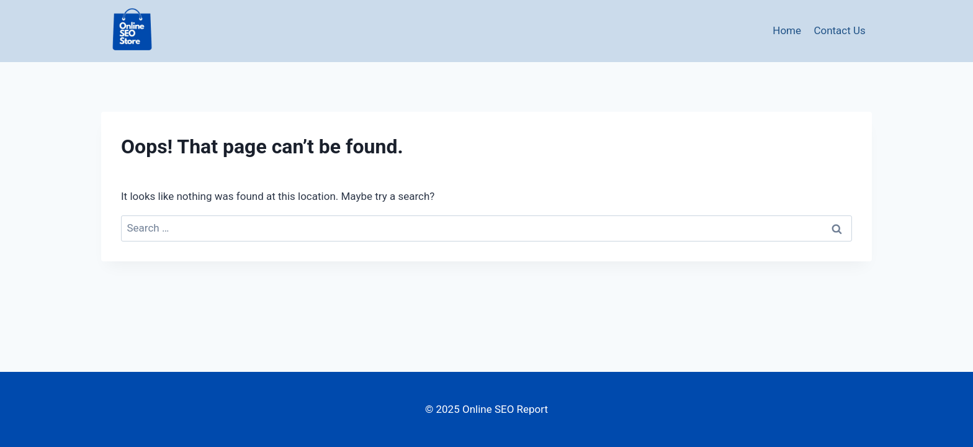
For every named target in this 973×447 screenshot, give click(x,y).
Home (787, 30)
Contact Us (839, 30)
